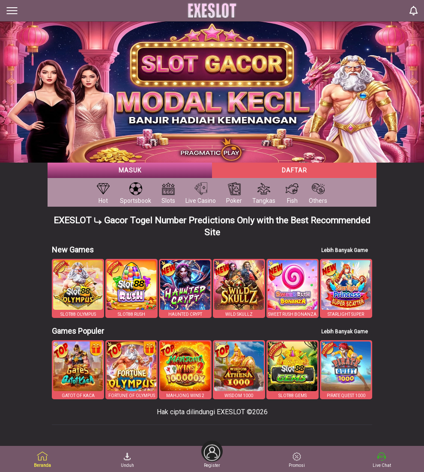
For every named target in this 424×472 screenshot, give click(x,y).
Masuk (130, 170)
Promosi (297, 460)
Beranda (42, 459)
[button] (78, 288)
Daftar (294, 170)
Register (212, 457)
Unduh (127, 460)
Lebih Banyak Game (344, 250)
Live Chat (382, 460)
